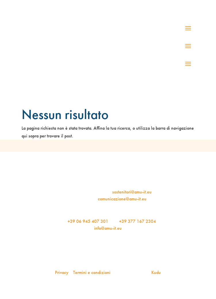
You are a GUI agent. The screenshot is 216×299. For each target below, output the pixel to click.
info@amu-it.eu (108, 228)
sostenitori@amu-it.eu (132, 192)
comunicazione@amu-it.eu (122, 199)
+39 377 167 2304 (137, 221)
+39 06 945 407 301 (88, 221)
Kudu (156, 272)
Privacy (61, 272)
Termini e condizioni (91, 272)
